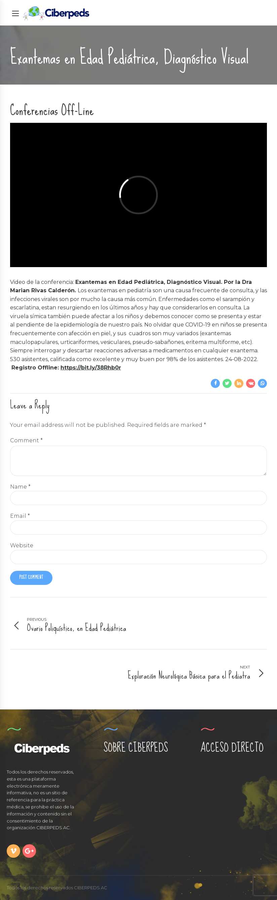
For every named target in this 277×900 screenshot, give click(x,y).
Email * (20, 516)
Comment (26, 440)
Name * (20, 487)
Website (21, 545)
